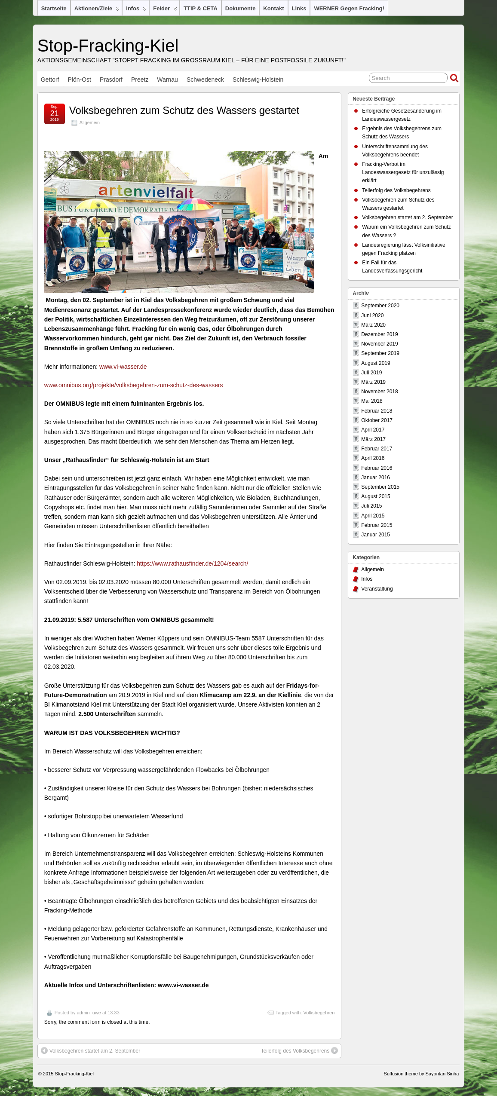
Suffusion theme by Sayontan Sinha (421, 1073)
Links (299, 8)
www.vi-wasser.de (123, 366)
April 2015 (372, 516)
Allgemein (90, 122)
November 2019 (379, 344)
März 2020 (373, 325)
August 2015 (375, 496)
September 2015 (380, 487)
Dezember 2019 (379, 334)
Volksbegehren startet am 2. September (90, 1050)
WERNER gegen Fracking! (349, 8)
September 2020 (380, 306)
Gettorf (50, 79)
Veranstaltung (377, 589)
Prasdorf (111, 79)
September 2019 (380, 353)
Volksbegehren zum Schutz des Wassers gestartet (184, 110)
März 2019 (373, 382)
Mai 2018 (371, 401)
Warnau (167, 79)
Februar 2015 (376, 525)
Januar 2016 (375, 478)
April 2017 (372, 430)
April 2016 (372, 458)
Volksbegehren (319, 1012)
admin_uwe (89, 1012)
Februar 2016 (376, 468)
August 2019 (375, 363)
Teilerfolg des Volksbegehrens (299, 1050)
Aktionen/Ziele (97, 10)
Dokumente (240, 8)
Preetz (139, 79)
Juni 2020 (372, 315)
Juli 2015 (371, 506)
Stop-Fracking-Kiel (108, 45)
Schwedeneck (205, 79)
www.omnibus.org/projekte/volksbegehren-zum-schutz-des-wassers (133, 385)
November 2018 (379, 392)
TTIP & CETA (201, 8)
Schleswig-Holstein (258, 79)
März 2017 (373, 439)
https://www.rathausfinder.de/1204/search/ (192, 563)
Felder (165, 10)
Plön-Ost (79, 79)
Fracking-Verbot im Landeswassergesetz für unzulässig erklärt (403, 172)
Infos (136, 10)
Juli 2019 (371, 373)
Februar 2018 (376, 411)
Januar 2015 (375, 535)
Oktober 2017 (377, 420)
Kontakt (273, 8)
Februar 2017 (376, 449)
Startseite (54, 8)
